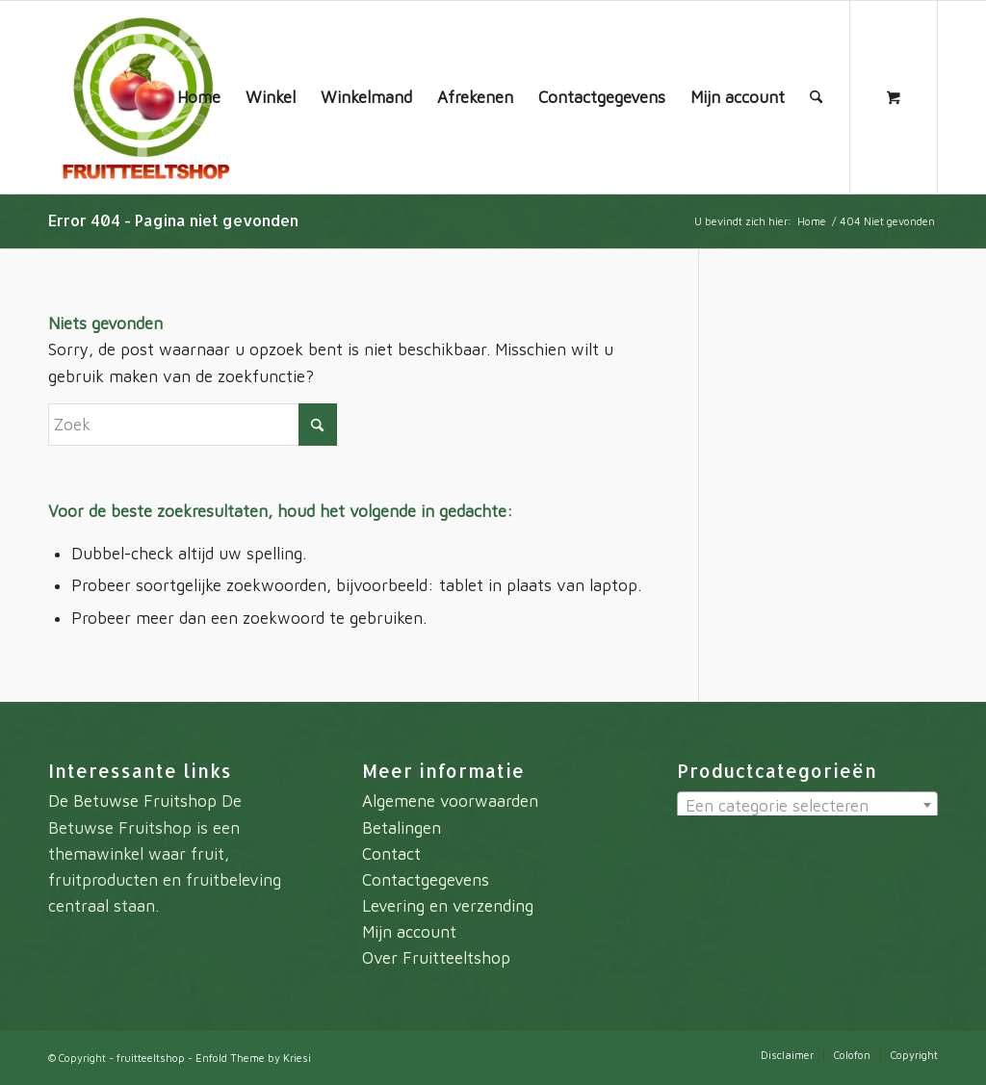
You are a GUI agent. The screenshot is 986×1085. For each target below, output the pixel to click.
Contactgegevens (425, 880)
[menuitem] (199, 97)
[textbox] (807, 805)
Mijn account (409, 932)
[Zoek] (816, 97)
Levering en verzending (447, 906)
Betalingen (401, 828)
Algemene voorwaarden (450, 801)
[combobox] (807, 804)
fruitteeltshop (151, 1057)
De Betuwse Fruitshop (132, 801)
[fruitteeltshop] (144, 97)
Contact (391, 854)
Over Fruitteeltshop (436, 958)
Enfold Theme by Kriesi (253, 1057)
